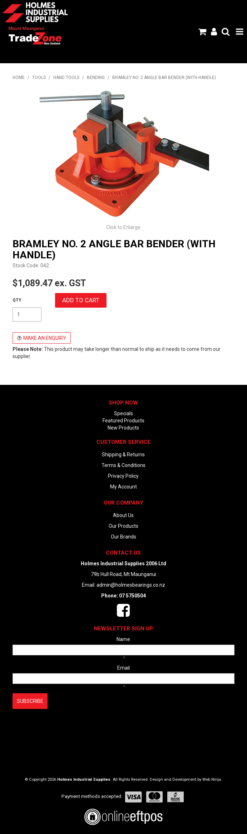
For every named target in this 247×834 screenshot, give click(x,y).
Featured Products (123, 420)
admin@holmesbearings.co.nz (131, 585)
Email (123, 668)
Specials (123, 413)
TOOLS (39, 77)
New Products (123, 428)
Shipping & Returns (123, 454)
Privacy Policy (123, 476)
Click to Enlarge (123, 227)
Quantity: (17, 300)
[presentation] (67, 726)
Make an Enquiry (44, 338)
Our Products (123, 526)
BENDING (96, 77)
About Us (123, 515)
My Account (123, 487)
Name (123, 639)
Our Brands (123, 537)
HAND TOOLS (66, 77)
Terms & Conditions (123, 465)
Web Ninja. (212, 779)
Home (19, 77)
